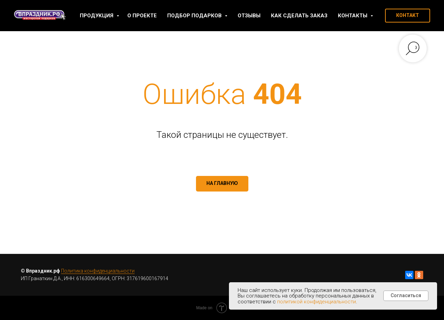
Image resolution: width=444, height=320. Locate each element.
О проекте (142, 15)
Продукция (97, 15)
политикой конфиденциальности (316, 302)
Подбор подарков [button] (195, 15)
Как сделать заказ (299, 15)
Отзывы (249, 15)
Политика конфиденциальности (98, 271)
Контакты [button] (353, 15)
